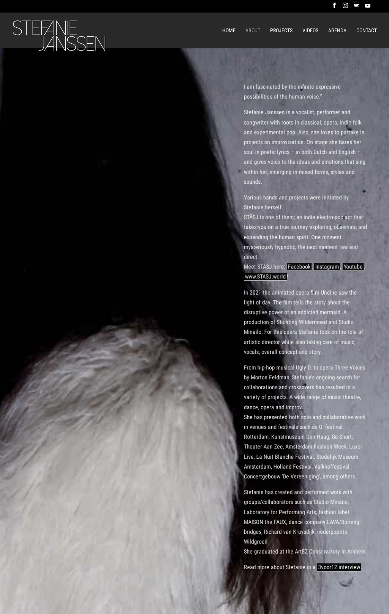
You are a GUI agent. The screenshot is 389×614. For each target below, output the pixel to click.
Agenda (337, 30)
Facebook (299, 271)
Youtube (350, 271)
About (252, 30)
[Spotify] (357, 8)
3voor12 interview (336, 552)
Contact (366, 30)
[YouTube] (368, 8)
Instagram (326, 271)
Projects (281, 30)
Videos (310, 30)
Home (229, 30)
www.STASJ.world (268, 281)
